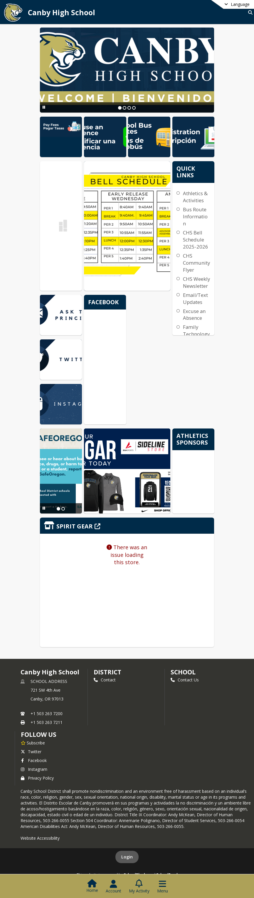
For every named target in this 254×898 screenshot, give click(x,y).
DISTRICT (107, 672)
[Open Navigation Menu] (162, 886)
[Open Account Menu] (113, 886)
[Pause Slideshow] (44, 107)
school (183, 672)
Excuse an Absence (194, 315)
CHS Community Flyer (196, 262)
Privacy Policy (37, 778)
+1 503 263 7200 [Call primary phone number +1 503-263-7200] (47, 713)
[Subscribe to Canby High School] (33, 742)
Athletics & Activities (195, 197)
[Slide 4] (134, 108)
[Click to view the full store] (127, 526)
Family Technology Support (196, 334)
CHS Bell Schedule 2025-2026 (195, 239)
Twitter (31, 751)
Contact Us (185, 680)
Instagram (34, 769)
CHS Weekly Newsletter (196, 282)
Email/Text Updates (195, 298)
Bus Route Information (195, 216)
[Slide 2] (124, 108)
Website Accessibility (40, 838)
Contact (105, 680)
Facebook (34, 760)
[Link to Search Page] (249, 12)
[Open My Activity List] (139, 886)
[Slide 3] (129, 108)
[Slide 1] (120, 108)
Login (127, 857)
